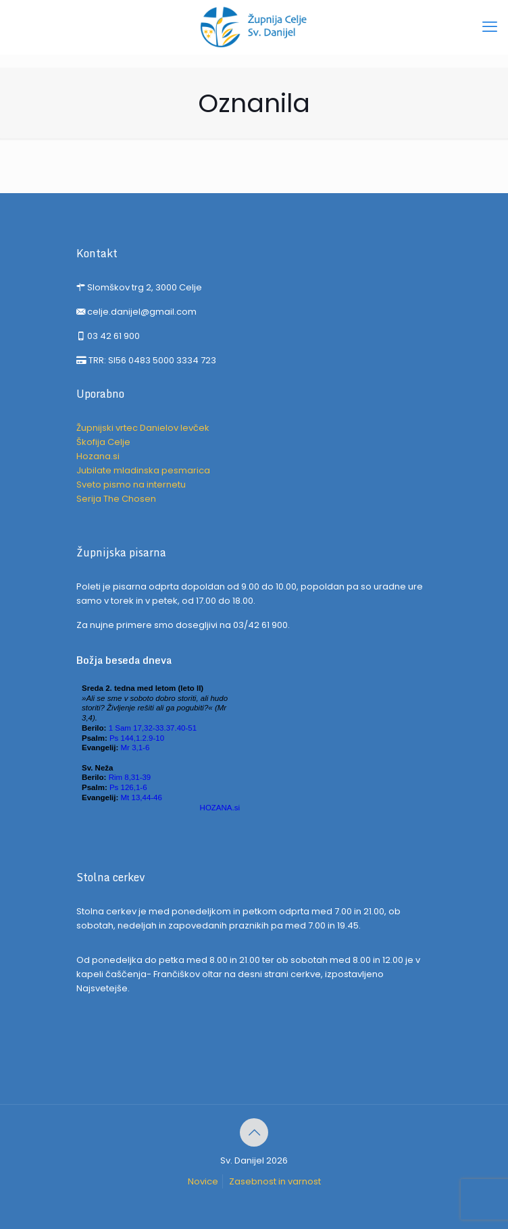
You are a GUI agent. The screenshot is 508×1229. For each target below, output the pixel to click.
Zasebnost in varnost (275, 1181)
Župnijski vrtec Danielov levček (142, 427)
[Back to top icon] (254, 1132)
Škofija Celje (103, 442)
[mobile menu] (489, 27)
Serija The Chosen (116, 498)
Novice (203, 1181)
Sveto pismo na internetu (131, 484)
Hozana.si (98, 456)
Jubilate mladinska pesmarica (143, 470)
